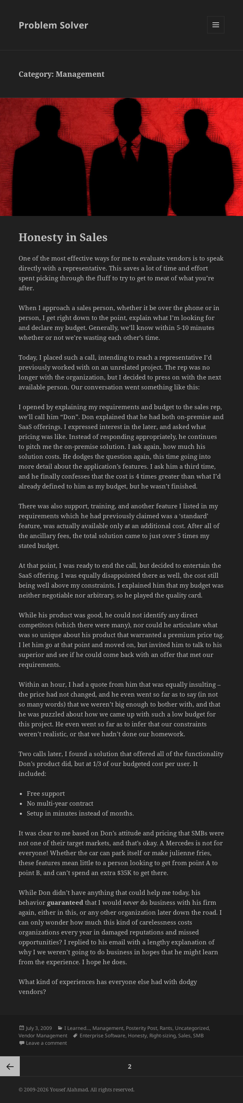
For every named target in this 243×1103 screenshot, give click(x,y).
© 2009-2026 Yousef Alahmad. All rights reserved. (76, 1089)
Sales (184, 1035)
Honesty (137, 1035)
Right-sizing (162, 1035)
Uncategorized (192, 1028)
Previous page (10, 1066)
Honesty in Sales (63, 237)
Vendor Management (43, 1035)
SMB (198, 1035)
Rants (166, 1028)
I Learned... (77, 1028)
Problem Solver (53, 25)
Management (107, 1028)
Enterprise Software (102, 1035)
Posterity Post (141, 1028)
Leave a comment (46, 1042)
